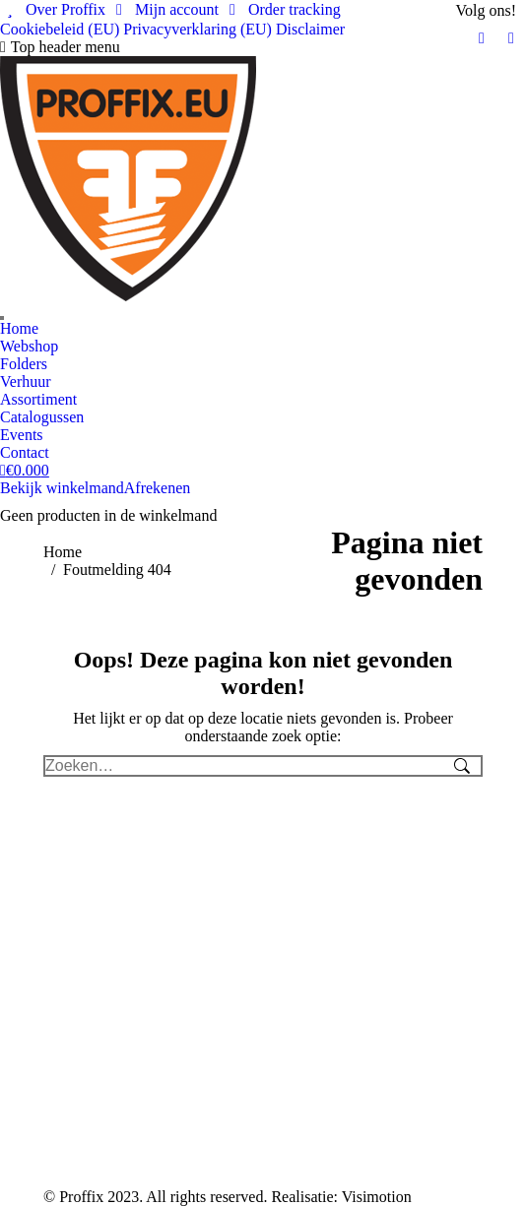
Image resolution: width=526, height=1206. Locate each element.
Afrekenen (157, 487)
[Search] (2, 318)
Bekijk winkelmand (62, 487)
